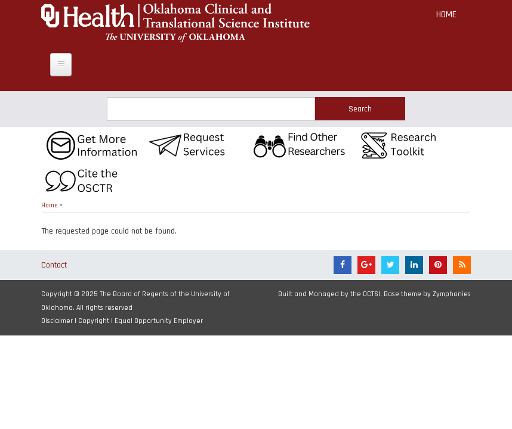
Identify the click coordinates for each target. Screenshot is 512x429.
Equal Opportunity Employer (159, 320)
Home (446, 14)
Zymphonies (452, 294)
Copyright (93, 320)
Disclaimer (57, 320)
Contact (54, 265)
